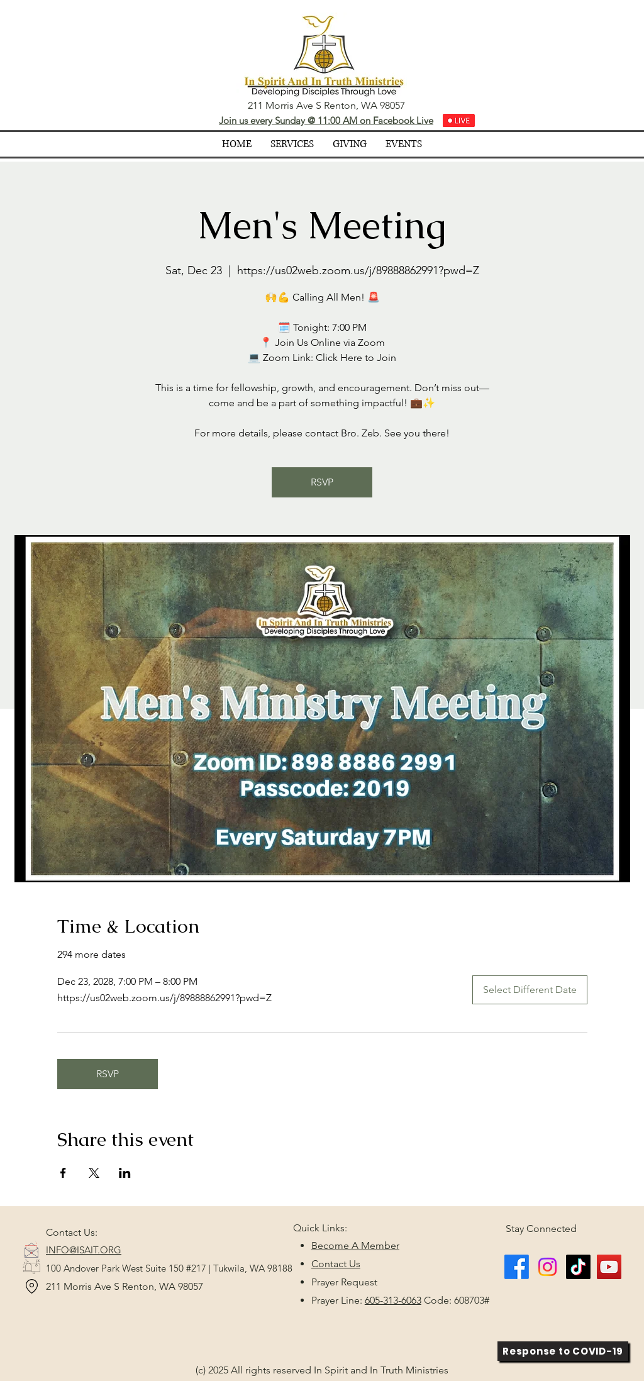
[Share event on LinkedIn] (125, 1173)
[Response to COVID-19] (562, 1351)
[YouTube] (609, 1267)
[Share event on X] (94, 1173)
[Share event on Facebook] (63, 1173)
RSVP (322, 482)
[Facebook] (516, 1267)
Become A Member (355, 1245)
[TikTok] (578, 1267)
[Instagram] (547, 1267)
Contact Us (335, 1264)
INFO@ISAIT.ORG (83, 1250)
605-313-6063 (393, 1300)
